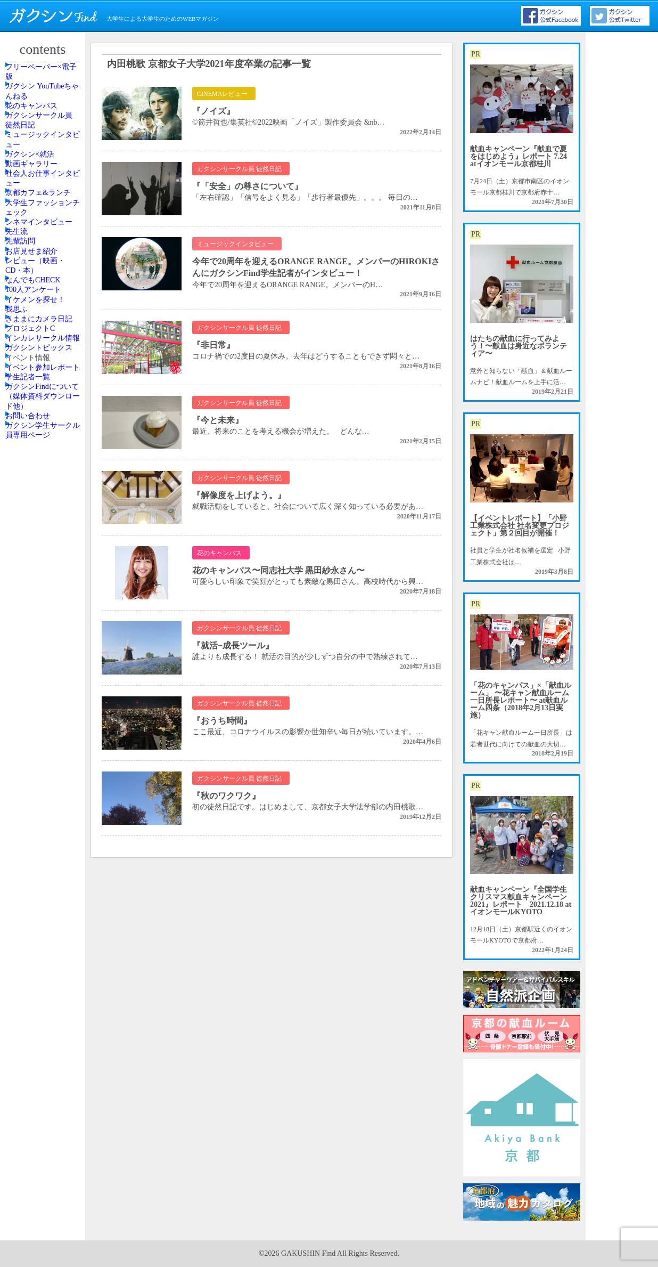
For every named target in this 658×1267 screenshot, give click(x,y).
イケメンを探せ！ (44, 570)
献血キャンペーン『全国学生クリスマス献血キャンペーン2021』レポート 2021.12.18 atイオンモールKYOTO (520, 901)
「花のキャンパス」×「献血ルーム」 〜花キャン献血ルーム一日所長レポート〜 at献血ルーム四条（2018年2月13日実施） (520, 700)
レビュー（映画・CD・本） (44, 493)
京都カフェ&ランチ (43, 319)
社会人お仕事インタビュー (44, 286)
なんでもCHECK (42, 522)
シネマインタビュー (44, 387)
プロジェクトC (40, 652)
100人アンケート (43, 546)
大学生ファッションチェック (44, 353)
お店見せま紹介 (41, 464)
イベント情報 (38, 744)
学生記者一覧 (38, 802)
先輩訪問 (31, 440)
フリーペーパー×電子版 (46, 78)
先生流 (28, 416)
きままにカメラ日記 (44, 623)
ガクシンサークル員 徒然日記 (44, 170)
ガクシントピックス (44, 715)
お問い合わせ (38, 869)
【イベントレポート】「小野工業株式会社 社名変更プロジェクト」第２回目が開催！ (519, 525)
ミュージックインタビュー (44, 204)
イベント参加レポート (44, 773)
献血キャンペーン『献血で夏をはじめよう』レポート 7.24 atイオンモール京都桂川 (518, 156)
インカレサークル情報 (44, 681)
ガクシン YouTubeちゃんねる (44, 112)
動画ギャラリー (41, 257)
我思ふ (28, 594)
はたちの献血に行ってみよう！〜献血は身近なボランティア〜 (518, 346)
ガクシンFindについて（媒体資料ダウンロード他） (44, 835)
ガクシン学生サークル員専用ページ (44, 898)
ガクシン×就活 (40, 233)
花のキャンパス (41, 141)
